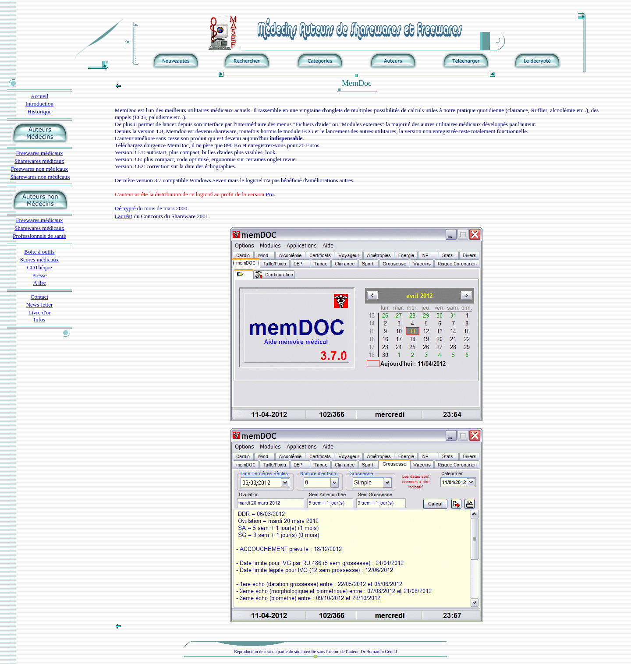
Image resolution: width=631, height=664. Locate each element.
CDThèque (39, 267)
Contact (39, 296)
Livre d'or (39, 312)
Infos (40, 319)
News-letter (39, 304)
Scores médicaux (39, 259)
